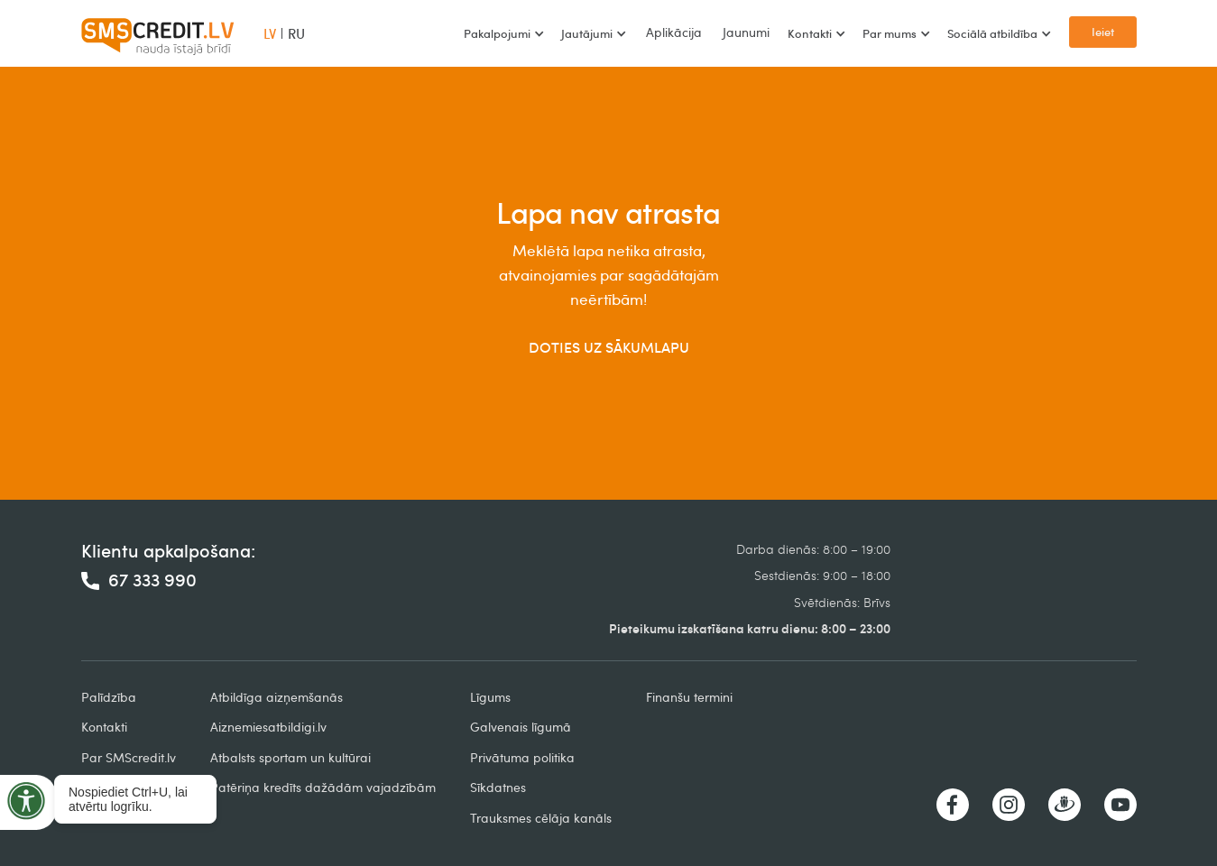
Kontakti (104, 726)
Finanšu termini (689, 696)
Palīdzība (108, 696)
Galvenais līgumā (520, 726)
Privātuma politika (522, 757)
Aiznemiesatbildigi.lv (268, 726)
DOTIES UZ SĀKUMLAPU (609, 347)
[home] (158, 33)
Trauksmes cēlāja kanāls (541, 817)
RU (296, 33)
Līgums (490, 696)
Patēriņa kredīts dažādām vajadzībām (323, 787)
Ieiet (1103, 31)
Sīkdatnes (498, 787)
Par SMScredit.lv (128, 757)
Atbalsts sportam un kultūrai (290, 757)
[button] (503, 33)
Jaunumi (746, 32)
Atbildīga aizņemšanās (276, 696)
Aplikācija (674, 32)
